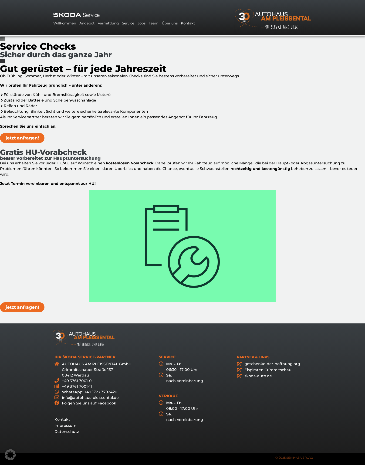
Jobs (141, 23)
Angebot (87, 23)
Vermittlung (108, 23)
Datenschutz (66, 431)
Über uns (170, 23)
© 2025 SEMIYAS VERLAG (294, 457)
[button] (10, 455)
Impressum (65, 425)
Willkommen (64, 23)
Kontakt (188, 23)
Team (154, 23)
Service (128, 23)
